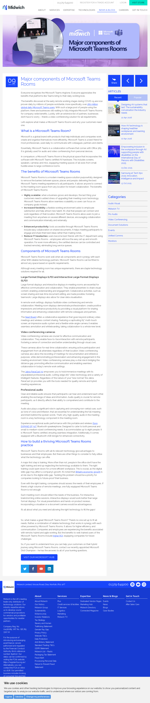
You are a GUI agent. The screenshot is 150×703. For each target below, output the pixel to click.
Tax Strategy (40, 620)
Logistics (61, 611)
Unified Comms (115, 235)
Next (141, 81)
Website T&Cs (41, 636)
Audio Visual (114, 203)
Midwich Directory (88, 607)
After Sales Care (132, 604)
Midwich (13, 7)
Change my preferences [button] (37, 697)
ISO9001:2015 (40, 614)
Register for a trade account (97, 2)
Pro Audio (113, 214)
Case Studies (108, 611)
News (105, 604)
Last (128, 81)
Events (111, 230)
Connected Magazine (89, 611)
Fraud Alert (39, 658)
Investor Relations (42, 617)
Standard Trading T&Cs (44, 645)
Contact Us (130, 601)
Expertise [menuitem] (69, 10)
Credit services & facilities (68, 604)
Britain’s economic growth (88, 472)
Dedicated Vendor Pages (90, 601)
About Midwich (41, 601)
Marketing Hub (86, 604)
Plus (59, 601)
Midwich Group (41, 607)
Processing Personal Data (45, 661)
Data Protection (41, 639)
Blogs (105, 607)
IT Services (62, 607)
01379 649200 (65, 2)
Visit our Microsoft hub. (39, 557)
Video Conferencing (117, 219)
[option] (75, 44)
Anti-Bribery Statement (44, 642)
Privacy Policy (41, 633)
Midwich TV (114, 209)
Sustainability (40, 611)
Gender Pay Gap (42, 629)
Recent (118, 97)
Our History (39, 604)
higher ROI (58, 536)
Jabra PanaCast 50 (34, 371)
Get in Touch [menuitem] (139, 10)
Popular (137, 97)
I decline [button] (19, 697)
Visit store (138, 2)
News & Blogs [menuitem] (107, 10)
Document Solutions (118, 225)
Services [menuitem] (54, 10)
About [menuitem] (42, 10)
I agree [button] (8, 697)
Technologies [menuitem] (86, 10)
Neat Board (30, 317)
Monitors (112, 241)
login (123, 2)
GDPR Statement (42, 648)
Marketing (61, 614)
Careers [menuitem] (124, 10)
